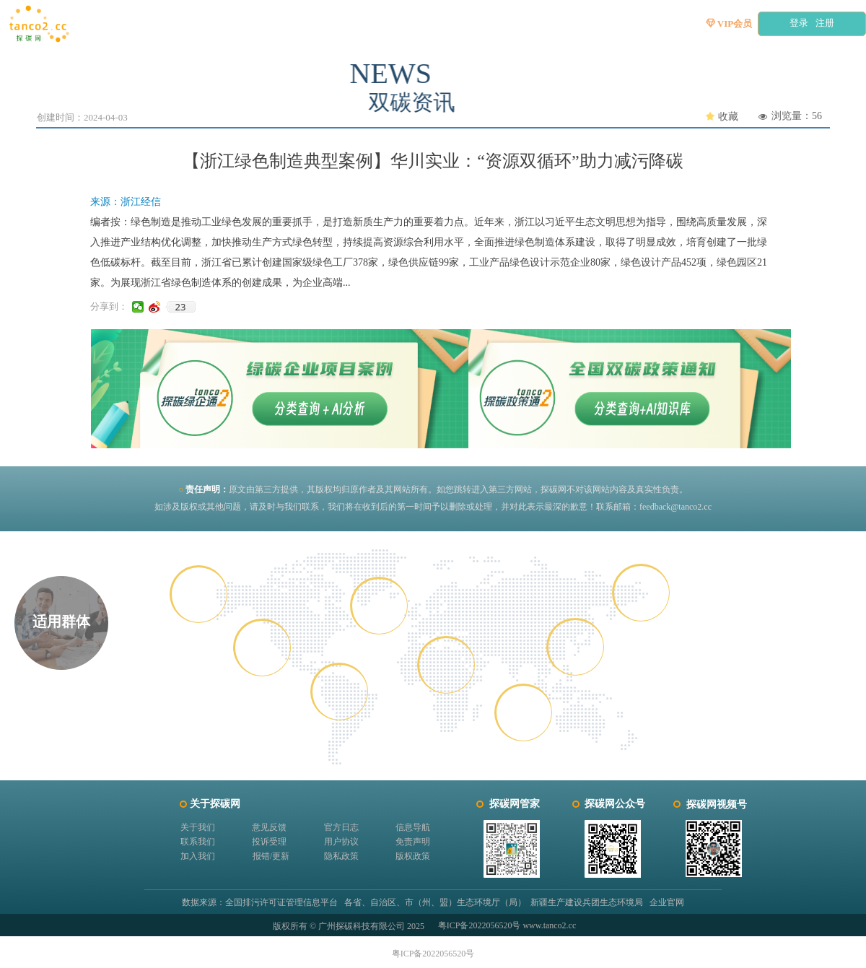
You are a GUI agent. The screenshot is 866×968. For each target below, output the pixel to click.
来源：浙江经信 (125, 201)
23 (180, 307)
